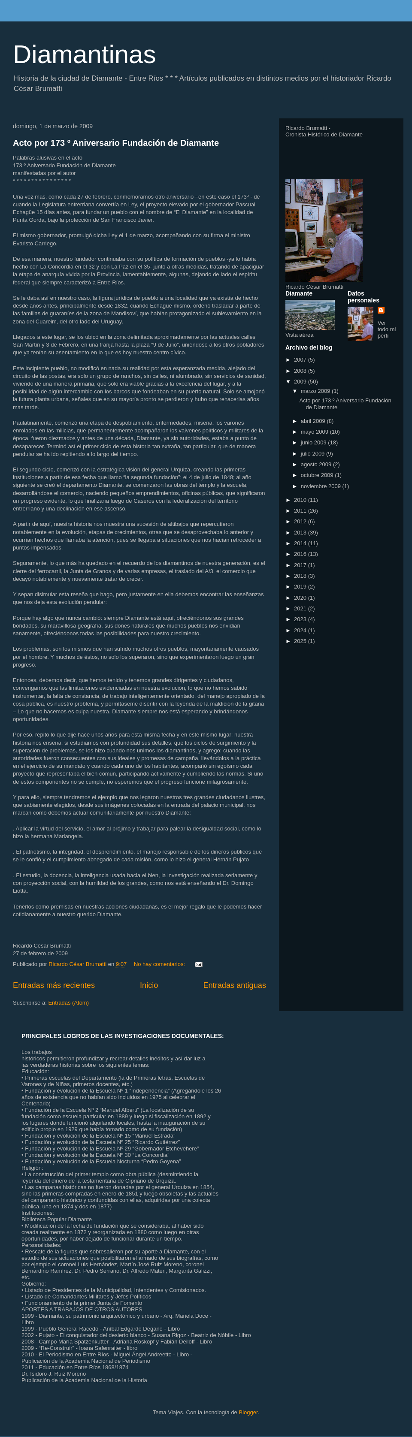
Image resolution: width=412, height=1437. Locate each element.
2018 (301, 576)
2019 (301, 586)
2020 (301, 598)
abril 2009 (314, 421)
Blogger (248, 1412)
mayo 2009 (315, 432)
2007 (301, 359)
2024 (301, 630)
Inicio (149, 985)
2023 (301, 619)
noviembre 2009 (321, 486)
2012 (301, 521)
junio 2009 (314, 442)
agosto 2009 (317, 464)
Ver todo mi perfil (387, 329)
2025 (301, 641)
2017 (301, 565)
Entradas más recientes (54, 985)
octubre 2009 (318, 475)
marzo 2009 (316, 391)
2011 (301, 510)
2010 (301, 500)
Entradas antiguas (234, 985)
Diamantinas (84, 54)
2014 (301, 543)
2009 (301, 381)
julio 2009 (313, 453)
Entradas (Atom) (68, 1002)
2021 (301, 608)
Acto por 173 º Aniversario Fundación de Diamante (116, 143)
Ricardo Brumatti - (307, 128)
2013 (301, 532)
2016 (301, 554)
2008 (301, 371)
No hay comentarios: (160, 964)
